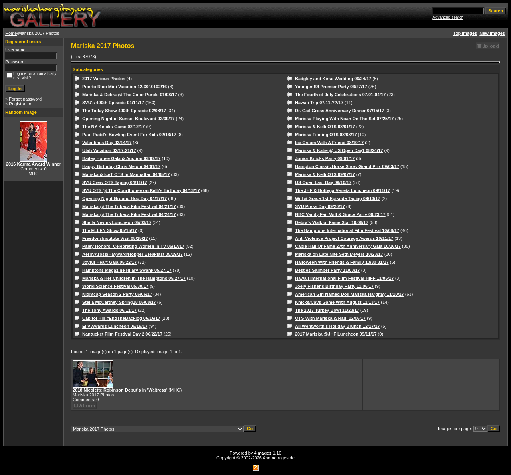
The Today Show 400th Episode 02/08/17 (124, 110)
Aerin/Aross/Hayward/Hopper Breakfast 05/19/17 (132, 254)
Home (11, 33)
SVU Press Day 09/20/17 (320, 206)
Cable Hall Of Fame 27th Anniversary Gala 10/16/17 (348, 246)
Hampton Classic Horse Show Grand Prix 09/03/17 (347, 166)
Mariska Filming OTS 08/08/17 (326, 134)
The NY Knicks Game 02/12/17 (113, 126)
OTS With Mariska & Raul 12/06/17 (330, 318)
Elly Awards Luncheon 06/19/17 (114, 326)
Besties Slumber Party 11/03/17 (327, 270)
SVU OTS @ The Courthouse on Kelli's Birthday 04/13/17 (141, 190)
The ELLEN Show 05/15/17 (109, 230)
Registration (20, 103)
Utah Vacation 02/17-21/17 (109, 150)
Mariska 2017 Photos (93, 394)
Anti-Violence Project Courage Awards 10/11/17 (344, 238)
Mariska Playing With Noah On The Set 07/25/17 (344, 118)
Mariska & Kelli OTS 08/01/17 (325, 126)
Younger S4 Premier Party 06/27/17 (331, 86)
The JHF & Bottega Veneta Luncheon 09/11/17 (342, 190)
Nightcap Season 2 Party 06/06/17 (117, 294)
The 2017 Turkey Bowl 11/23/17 (327, 310)
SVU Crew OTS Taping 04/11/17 (114, 182)
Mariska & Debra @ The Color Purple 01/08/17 (129, 94)
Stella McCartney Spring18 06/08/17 (119, 302)
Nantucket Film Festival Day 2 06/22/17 (122, 334)
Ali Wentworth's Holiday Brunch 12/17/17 (337, 326)
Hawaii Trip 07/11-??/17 (319, 102)
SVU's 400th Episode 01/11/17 (113, 102)
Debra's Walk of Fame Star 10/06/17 (331, 222)
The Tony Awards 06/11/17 (109, 310)
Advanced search (447, 17)
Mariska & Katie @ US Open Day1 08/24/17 (339, 150)
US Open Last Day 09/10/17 (323, 182)
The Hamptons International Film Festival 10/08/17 (347, 230)
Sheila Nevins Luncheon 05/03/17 (116, 222)
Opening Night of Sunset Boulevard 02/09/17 (128, 118)
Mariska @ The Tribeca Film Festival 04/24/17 (129, 214)
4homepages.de (279, 457)
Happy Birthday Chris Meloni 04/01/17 (121, 166)
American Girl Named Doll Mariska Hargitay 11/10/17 (349, 294)
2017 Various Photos (103, 78)
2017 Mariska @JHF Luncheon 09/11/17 (336, 334)
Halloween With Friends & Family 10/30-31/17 (342, 262)
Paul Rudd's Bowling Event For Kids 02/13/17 (129, 134)
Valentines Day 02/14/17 (107, 142)
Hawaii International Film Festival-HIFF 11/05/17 (344, 278)
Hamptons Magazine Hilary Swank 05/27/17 (127, 270)
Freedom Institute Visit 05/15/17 (115, 238)
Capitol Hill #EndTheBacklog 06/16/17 (121, 318)
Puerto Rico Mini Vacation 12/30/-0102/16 (124, 86)
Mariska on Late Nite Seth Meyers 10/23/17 (339, 254)
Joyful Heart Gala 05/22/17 (109, 262)
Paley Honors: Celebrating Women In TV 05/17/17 (133, 246)
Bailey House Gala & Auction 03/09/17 (121, 158)
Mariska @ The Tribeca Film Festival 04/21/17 (129, 206)
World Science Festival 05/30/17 (115, 286)
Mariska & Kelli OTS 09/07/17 (325, 174)
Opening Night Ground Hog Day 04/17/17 (124, 198)
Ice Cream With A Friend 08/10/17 (329, 142)
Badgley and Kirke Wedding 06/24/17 (333, 78)
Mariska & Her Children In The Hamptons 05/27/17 (134, 278)
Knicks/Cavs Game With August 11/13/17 (337, 302)
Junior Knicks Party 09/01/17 (325, 158)
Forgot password (25, 99)
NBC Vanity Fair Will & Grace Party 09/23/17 (340, 214)
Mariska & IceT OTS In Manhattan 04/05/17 (126, 174)
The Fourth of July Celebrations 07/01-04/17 (340, 94)
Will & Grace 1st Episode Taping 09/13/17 (337, 198)
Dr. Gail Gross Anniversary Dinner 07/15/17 (339, 110)
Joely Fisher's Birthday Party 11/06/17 (334, 286)
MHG (175, 390)
